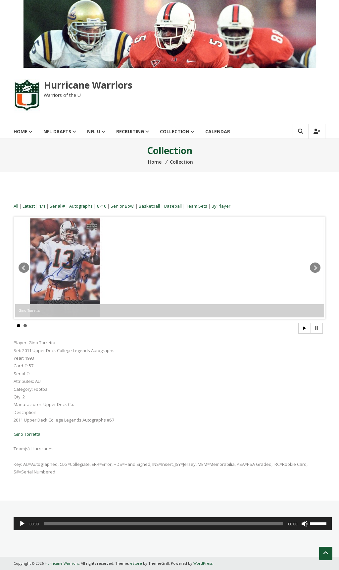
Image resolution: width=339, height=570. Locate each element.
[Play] (22, 523)
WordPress (203, 563)
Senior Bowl (122, 206)
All (16, 206)
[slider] (163, 523)
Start (304, 328)
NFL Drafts (57, 131)
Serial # (57, 206)
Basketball (149, 206)
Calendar (217, 131)
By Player (221, 206)
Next (315, 268)
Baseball (173, 206)
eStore (136, 563)
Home (20, 131)
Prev (24, 268)
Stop (316, 328)
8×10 (101, 206)
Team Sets (196, 206)
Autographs (81, 206)
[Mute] (304, 523)
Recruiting (130, 131)
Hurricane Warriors (88, 85)
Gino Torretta (27, 434)
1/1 (42, 206)
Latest (29, 206)
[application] (173, 523)
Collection (174, 131)
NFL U (93, 131)
